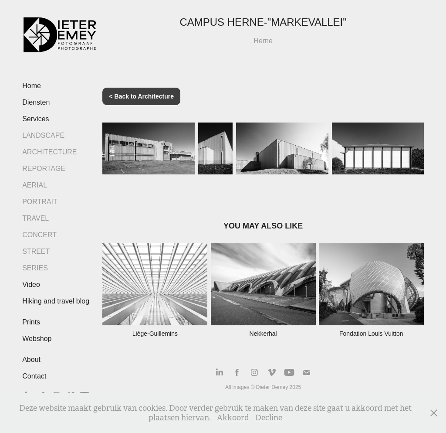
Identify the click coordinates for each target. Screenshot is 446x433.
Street (36, 251)
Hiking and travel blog (55, 301)
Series (35, 268)
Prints (31, 322)
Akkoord (233, 418)
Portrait (39, 201)
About (31, 359)
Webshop (36, 338)
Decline (268, 418)
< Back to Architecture (141, 96)
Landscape (43, 135)
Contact (34, 376)
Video (31, 284)
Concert (39, 235)
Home (31, 85)
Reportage (43, 168)
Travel (35, 218)
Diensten (36, 102)
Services (35, 119)
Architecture (49, 152)
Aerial (34, 185)
